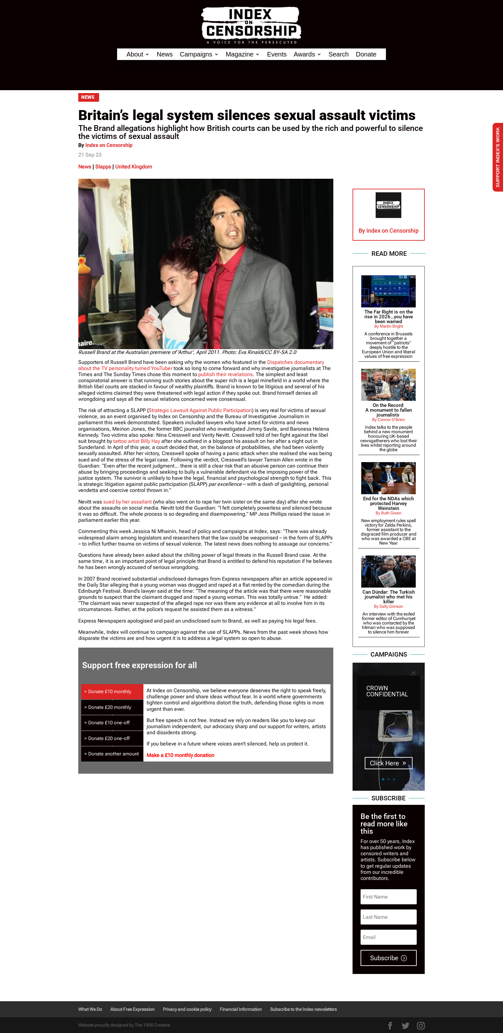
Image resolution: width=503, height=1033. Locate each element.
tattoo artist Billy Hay (136, 441)
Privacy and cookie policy (187, 1009)
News (165, 54)
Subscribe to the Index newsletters (303, 1009)
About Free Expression (132, 1009)
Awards (304, 54)
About (134, 54)
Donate (366, 54)
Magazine (240, 54)
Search (338, 54)
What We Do (90, 1009)
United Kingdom (133, 167)
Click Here (384, 763)
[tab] (112, 691)
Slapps (103, 167)
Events (276, 54)
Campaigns (196, 54)
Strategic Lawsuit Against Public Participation (200, 410)
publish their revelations (225, 374)
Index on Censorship (108, 145)
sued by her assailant (127, 502)
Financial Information (241, 1009)
